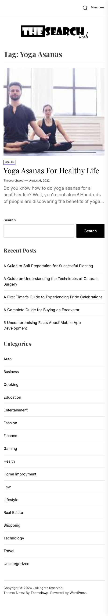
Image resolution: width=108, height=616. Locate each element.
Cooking (11, 384)
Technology (14, 538)
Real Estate (13, 512)
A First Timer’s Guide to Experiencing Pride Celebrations (53, 297)
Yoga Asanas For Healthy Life (51, 170)
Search (10, 220)
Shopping (12, 525)
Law (7, 487)
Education (12, 397)
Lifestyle (11, 499)
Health (9, 162)
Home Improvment (20, 474)
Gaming (10, 448)
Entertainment (16, 410)
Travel (9, 551)
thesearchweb (13, 180)
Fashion (10, 423)
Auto (8, 359)
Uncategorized (16, 563)
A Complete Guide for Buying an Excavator (41, 309)
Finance (10, 435)
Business (11, 371)
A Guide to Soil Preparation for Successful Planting (48, 265)
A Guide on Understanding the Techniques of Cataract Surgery (51, 281)
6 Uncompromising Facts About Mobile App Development (42, 325)
